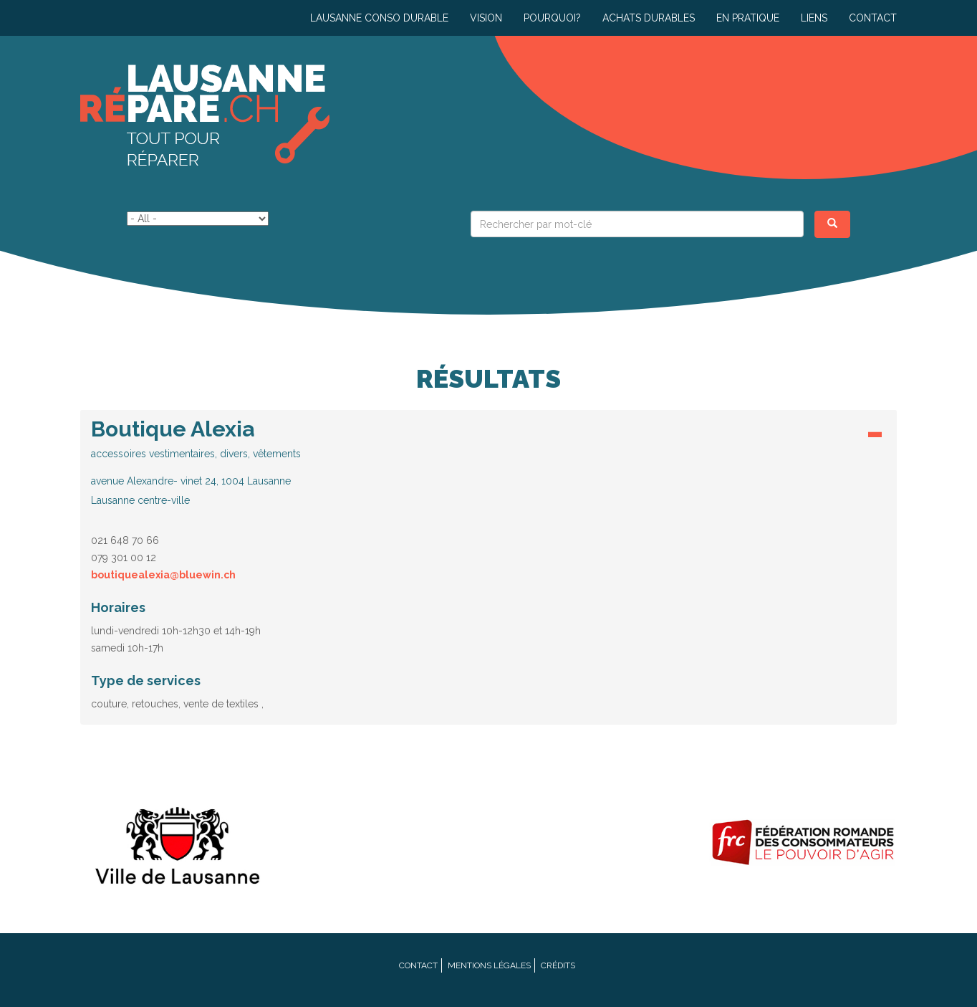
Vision (486, 18)
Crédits (558, 965)
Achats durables (648, 18)
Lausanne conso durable (379, 18)
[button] (488, 462)
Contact (873, 18)
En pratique (747, 18)
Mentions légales (489, 965)
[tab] (488, 466)
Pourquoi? (552, 18)
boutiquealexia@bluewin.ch (163, 575)
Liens (814, 18)
